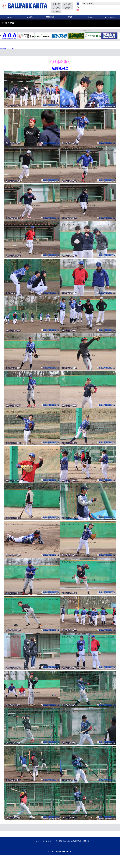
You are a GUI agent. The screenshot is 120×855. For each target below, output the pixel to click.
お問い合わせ (110, 17)
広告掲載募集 (61, 841)
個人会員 (56, 12)
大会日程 (67, 4)
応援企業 (56, 4)
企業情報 (85, 841)
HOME (10, 17)
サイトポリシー (48, 841)
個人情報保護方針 (74, 841)
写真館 (90, 17)
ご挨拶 (67, 8)
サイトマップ (36, 841)
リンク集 (56, 8)
